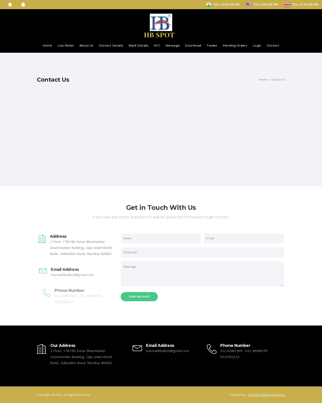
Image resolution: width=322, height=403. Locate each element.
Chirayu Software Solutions (266, 395)
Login (257, 45)
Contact (273, 45)
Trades (211, 45)
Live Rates (65, 45)
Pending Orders (235, 45)
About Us (86, 45)
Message (172, 45)
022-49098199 (256, 351)
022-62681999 (231, 351)
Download (193, 45)
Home (47, 45)
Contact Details (111, 45)
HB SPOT (159, 34)
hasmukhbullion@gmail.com (76, 275)
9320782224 (229, 357)
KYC (157, 45)
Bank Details (138, 45)
